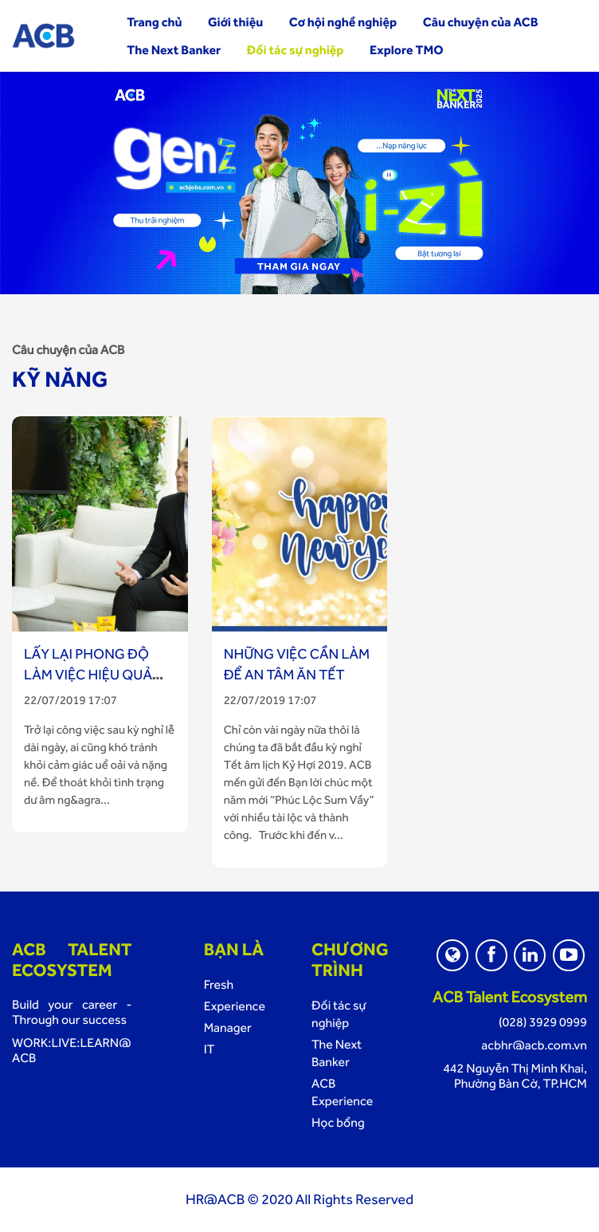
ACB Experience (342, 1092)
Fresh (219, 984)
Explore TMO (407, 49)
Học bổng (338, 1122)
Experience (234, 1006)
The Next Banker (174, 49)
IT (209, 1049)
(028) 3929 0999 (543, 1021)
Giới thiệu (235, 22)
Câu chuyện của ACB (480, 22)
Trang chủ (154, 22)
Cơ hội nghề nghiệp (343, 22)
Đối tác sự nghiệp (295, 49)
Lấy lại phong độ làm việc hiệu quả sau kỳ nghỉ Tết (88, 675)
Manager (228, 1027)
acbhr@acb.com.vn (534, 1045)
